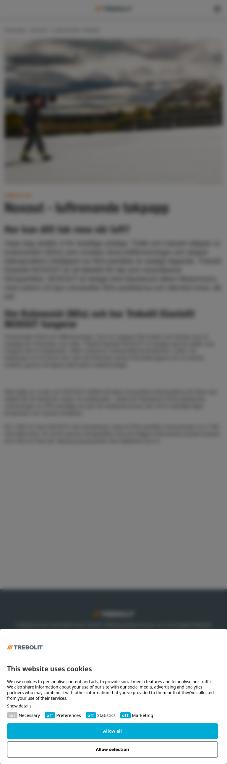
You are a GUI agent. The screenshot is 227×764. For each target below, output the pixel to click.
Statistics (106, 715)
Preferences (68, 715)
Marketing (142, 715)
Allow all (112, 731)
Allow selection (112, 749)
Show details (19, 706)
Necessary (29, 715)
